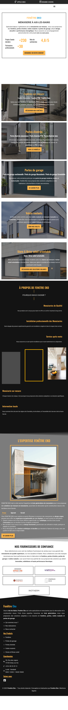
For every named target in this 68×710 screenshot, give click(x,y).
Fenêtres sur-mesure (34, 108)
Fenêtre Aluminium (24, 112)
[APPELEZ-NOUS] (16, 2)
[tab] (4, 539)
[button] (54, 13)
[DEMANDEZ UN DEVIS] (40, 2)
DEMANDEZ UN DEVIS (47, 2)
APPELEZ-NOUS (21, 2)
